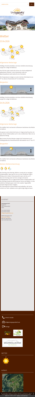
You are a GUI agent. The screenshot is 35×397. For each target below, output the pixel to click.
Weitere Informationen (22, 395)
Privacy (8, 217)
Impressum (3, 217)
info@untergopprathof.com (7, 213)
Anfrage (6, 326)
